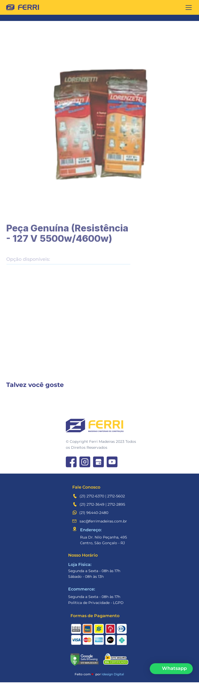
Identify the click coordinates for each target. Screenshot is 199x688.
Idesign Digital (113, 674)
